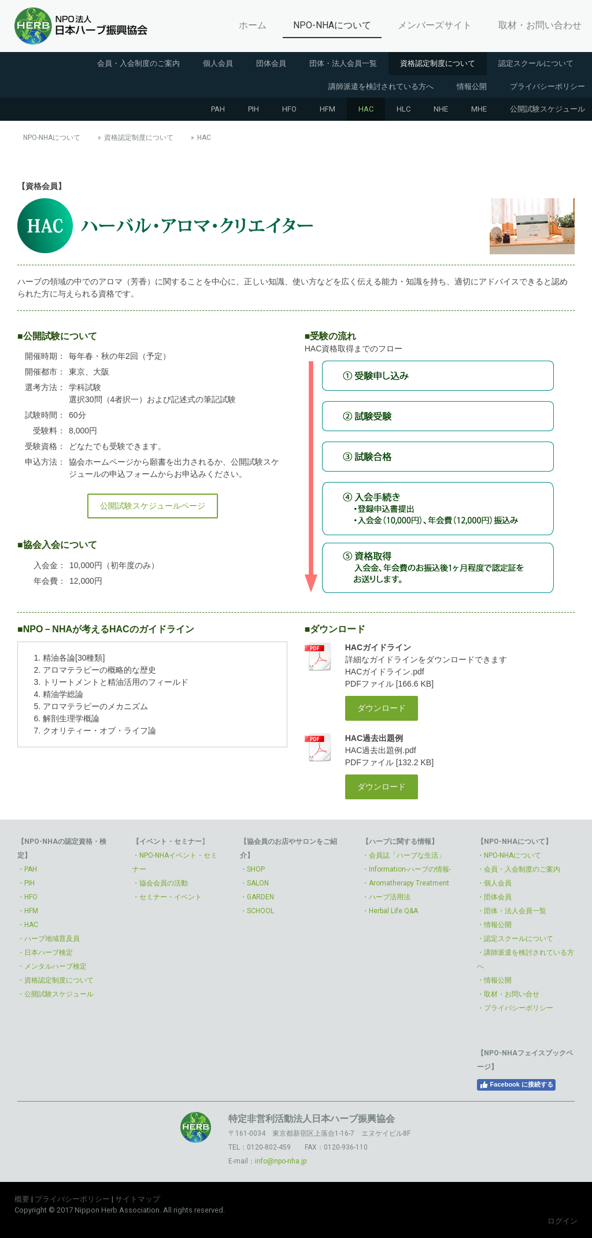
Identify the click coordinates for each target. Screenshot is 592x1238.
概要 (21, 1199)
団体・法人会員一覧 (343, 63)
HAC (365, 109)
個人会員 (218, 63)
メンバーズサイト (435, 25)
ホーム (253, 25)
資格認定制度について (437, 63)
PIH (253, 109)
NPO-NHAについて (332, 25)
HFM (327, 109)
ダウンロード (381, 708)
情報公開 (472, 86)
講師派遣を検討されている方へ (381, 86)
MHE (479, 109)
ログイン (562, 1221)
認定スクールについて (536, 63)
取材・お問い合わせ (540, 25)
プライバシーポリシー (72, 1199)
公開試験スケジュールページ (152, 505)
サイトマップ (137, 1199)
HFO (289, 109)
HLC (403, 109)
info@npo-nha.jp (280, 1161)
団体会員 (271, 63)
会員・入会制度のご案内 (138, 63)
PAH (218, 109)
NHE (441, 109)
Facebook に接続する (516, 1084)
